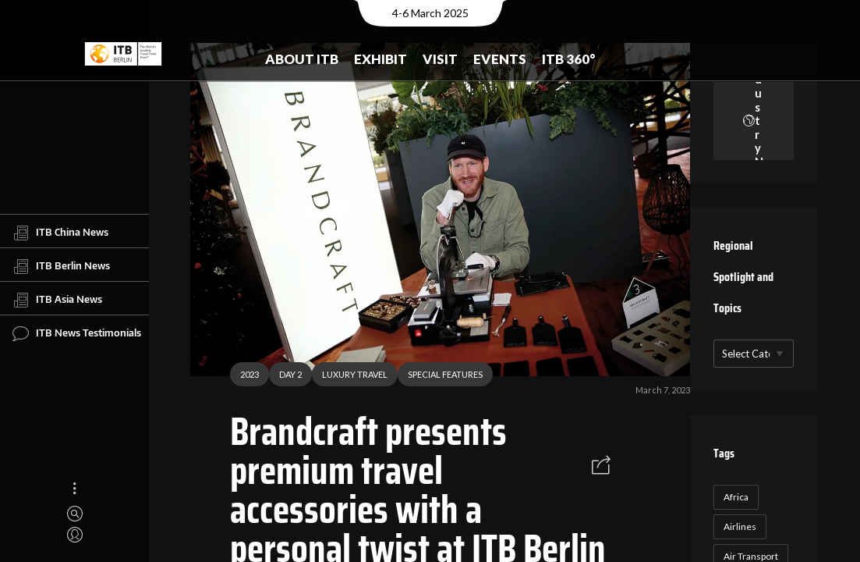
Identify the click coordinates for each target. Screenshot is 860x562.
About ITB (301, 59)
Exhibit (380, 59)
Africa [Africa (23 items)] (736, 497)
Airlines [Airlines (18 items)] (740, 526)
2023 (244, 378)
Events (499, 59)
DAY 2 (285, 378)
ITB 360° (569, 59)
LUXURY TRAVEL (349, 378)
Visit (440, 59)
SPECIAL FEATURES (439, 378)
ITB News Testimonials (76, 333)
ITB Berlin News (61, 266)
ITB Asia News (57, 299)
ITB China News (60, 232)
